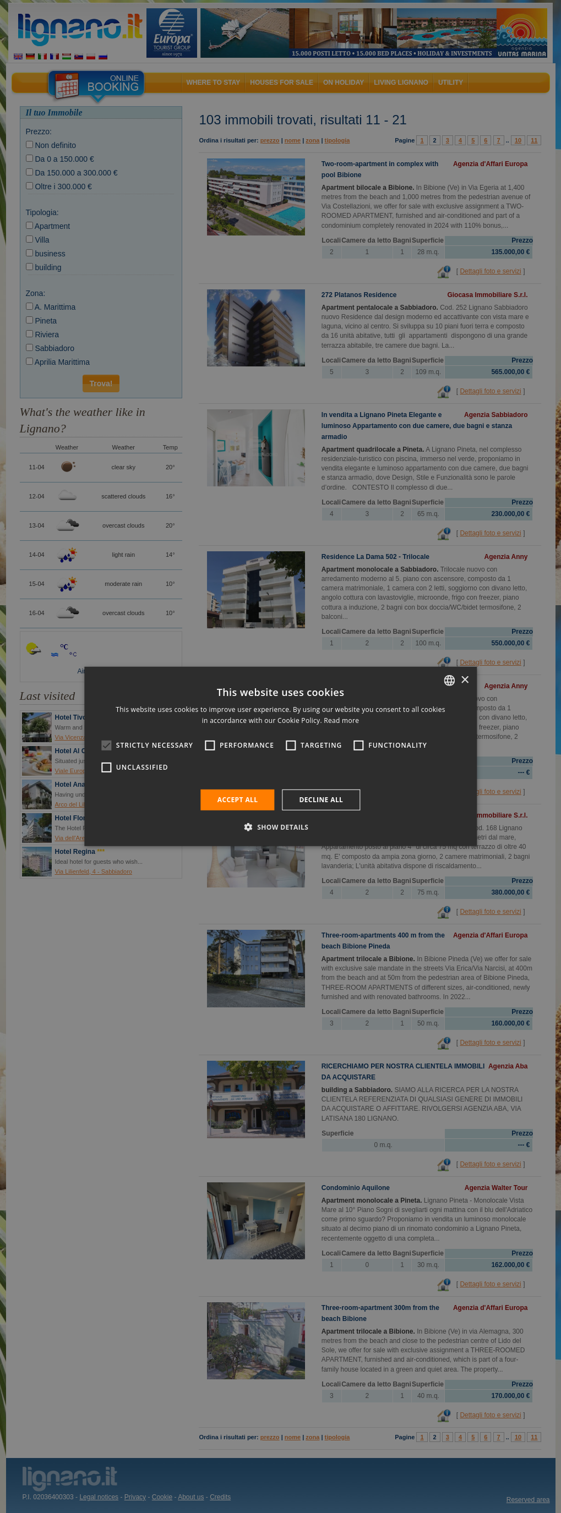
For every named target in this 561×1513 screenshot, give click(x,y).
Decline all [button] (321, 799)
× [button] (464, 680)
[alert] (280, 756)
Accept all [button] (237, 799)
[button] (281, 826)
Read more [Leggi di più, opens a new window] (341, 720)
